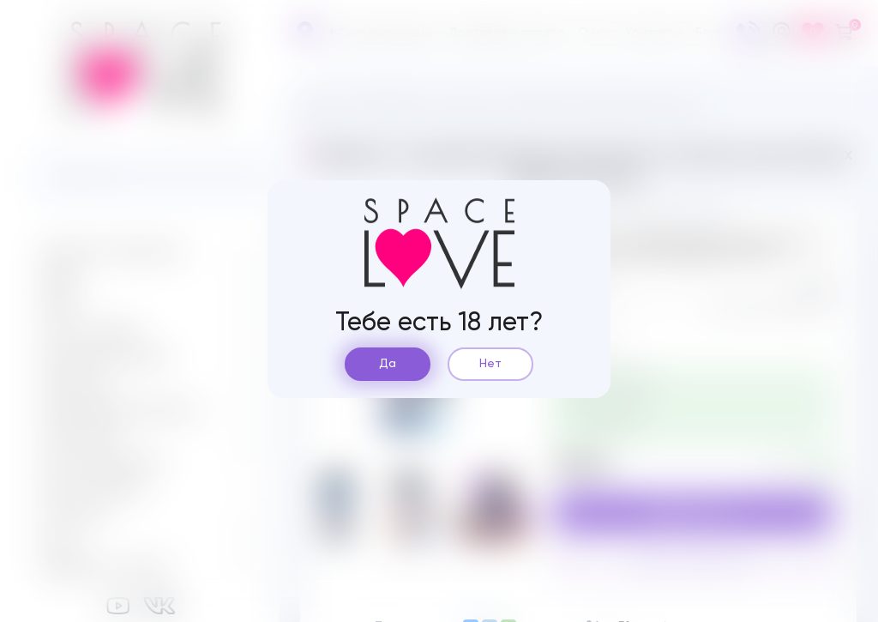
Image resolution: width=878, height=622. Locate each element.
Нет (490, 364)
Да (387, 364)
